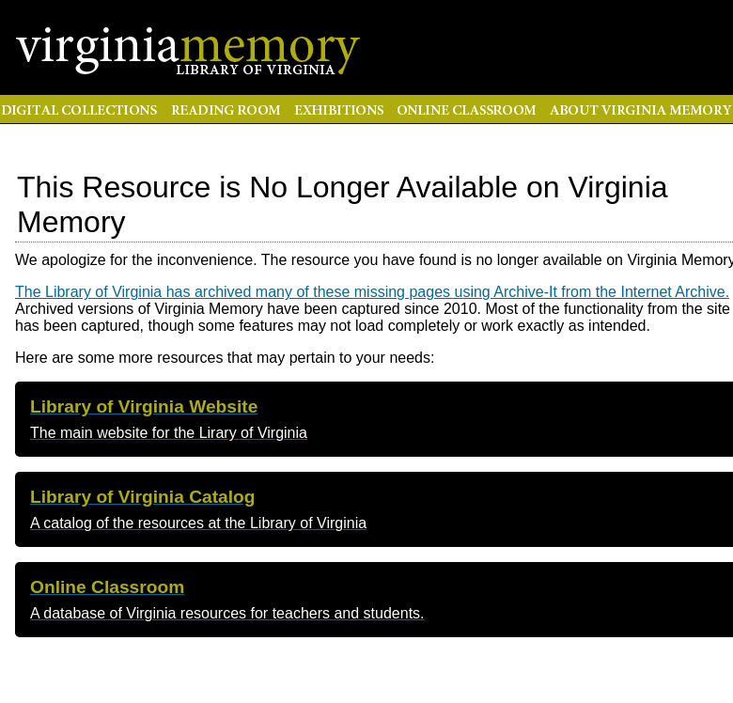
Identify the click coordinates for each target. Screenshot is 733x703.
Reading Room (225, 109)
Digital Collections (82, 109)
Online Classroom (466, 109)
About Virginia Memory (637, 109)
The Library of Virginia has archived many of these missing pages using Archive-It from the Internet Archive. (372, 292)
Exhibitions (338, 109)
